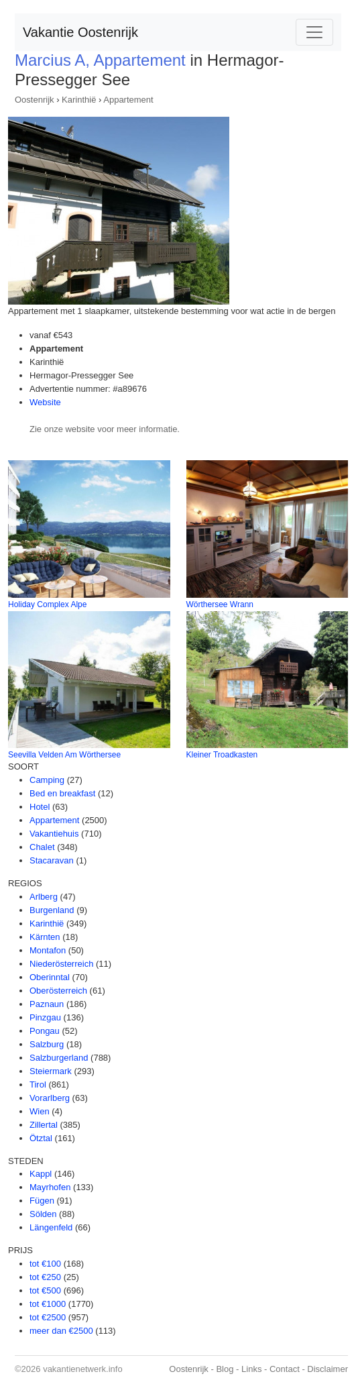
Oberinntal (49, 977)
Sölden (42, 1214)
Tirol (37, 1084)
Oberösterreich (58, 991)
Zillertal (43, 1125)
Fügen (41, 1201)
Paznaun (46, 1004)
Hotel (39, 807)
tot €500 (45, 1290)
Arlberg (43, 897)
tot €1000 (47, 1304)
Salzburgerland (58, 1058)
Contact (285, 1369)
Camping (46, 780)
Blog (224, 1369)
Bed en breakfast (62, 793)
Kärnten (44, 937)
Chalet (42, 847)
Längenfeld (50, 1227)
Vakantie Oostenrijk (80, 32)
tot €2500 (47, 1317)
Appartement (128, 100)
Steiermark (50, 1071)
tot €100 (45, 1264)
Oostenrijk (34, 100)
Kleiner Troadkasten (222, 754)
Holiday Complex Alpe (47, 604)
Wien (39, 1111)
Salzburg (46, 1044)
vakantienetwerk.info (83, 1369)
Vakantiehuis (53, 834)
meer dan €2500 (61, 1331)
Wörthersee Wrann (219, 604)
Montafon (47, 950)
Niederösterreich (61, 964)
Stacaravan (51, 860)
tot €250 (45, 1277)
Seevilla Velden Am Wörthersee (64, 754)
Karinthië (79, 100)
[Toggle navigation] (314, 32)
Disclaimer (327, 1369)
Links (251, 1369)
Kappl (40, 1174)
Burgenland (51, 910)
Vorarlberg (49, 1098)
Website (45, 402)
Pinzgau (45, 1017)
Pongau (44, 1031)
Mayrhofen (49, 1187)
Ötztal (40, 1138)
